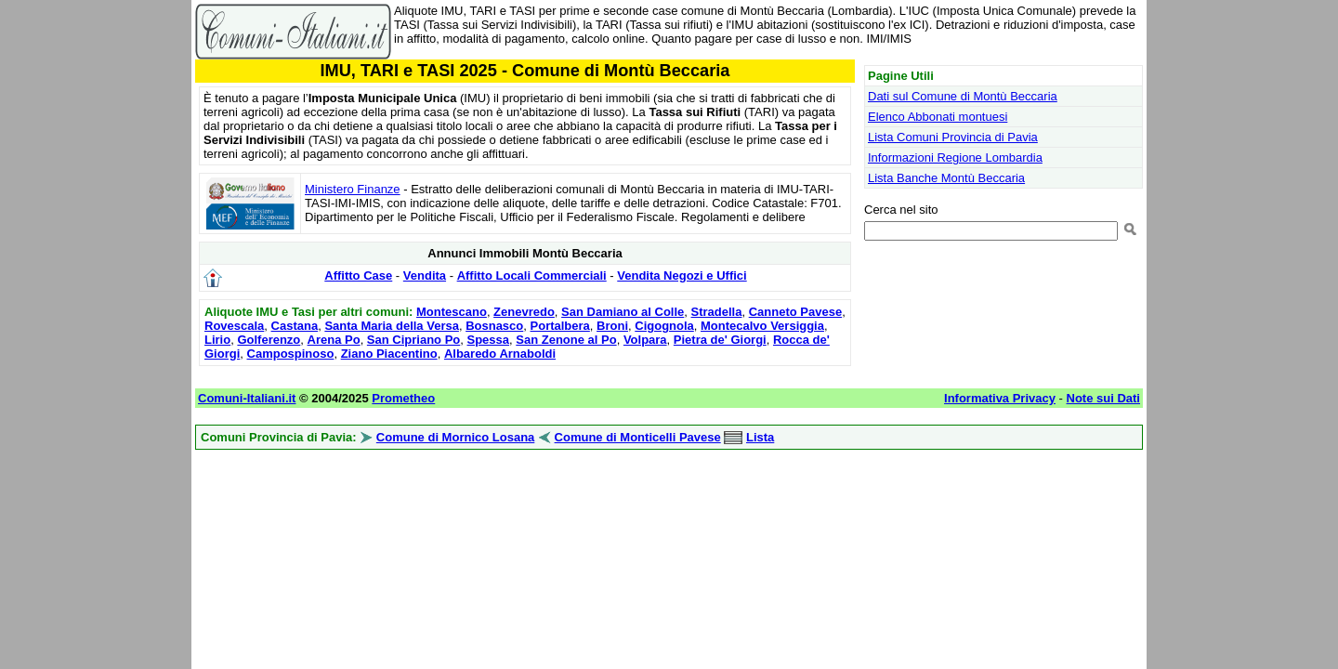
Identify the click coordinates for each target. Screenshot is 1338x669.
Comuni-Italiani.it (246, 398)
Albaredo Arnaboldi (500, 354)
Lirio (217, 340)
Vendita (424, 275)
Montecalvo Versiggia (762, 326)
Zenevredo (524, 312)
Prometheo (403, 398)
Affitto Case (358, 275)
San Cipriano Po (413, 340)
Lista (760, 437)
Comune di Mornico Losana (455, 437)
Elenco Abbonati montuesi (937, 117)
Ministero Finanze (352, 189)
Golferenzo (268, 340)
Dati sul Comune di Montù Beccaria (962, 96)
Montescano (451, 312)
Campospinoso (290, 354)
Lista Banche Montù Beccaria (946, 178)
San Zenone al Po (566, 340)
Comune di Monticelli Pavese (638, 437)
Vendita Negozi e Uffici (681, 275)
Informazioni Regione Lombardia (955, 157)
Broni (612, 326)
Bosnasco (494, 326)
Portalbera (560, 326)
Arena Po (334, 340)
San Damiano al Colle (622, 312)
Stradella (716, 312)
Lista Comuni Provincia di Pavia (953, 137)
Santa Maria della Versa (391, 326)
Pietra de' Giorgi (720, 340)
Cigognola (664, 326)
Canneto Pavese (795, 312)
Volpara (645, 340)
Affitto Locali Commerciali (532, 275)
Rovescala (234, 326)
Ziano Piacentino (389, 354)
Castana (295, 326)
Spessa (488, 340)
